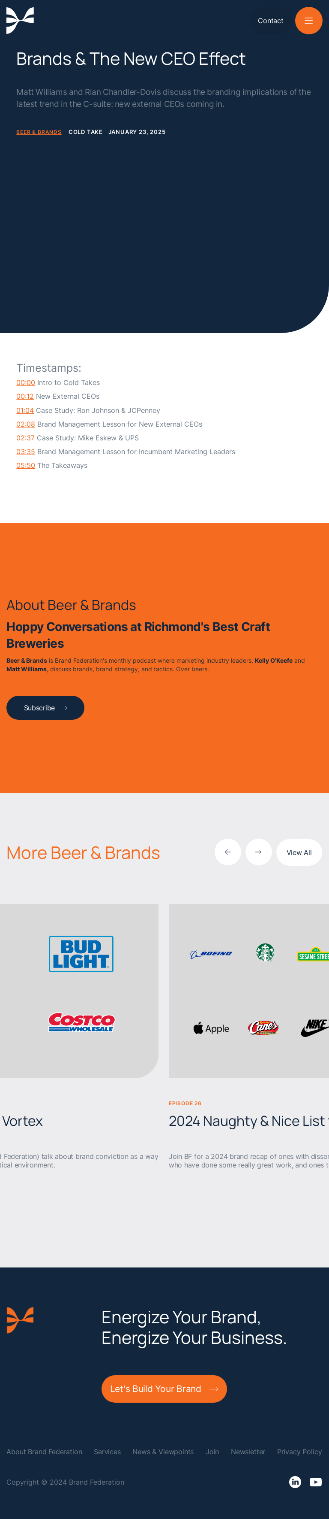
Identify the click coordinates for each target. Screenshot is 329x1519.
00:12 (25, 396)
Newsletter (248, 1451)
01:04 (25, 410)
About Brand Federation (44, 1451)
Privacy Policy (299, 1451)
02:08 (25, 424)
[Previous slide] (228, 852)
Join (212, 1451)
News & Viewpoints (163, 1451)
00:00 (25, 383)
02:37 (25, 438)
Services (107, 1451)
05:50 (25, 465)
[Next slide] (258, 852)
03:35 (25, 452)
